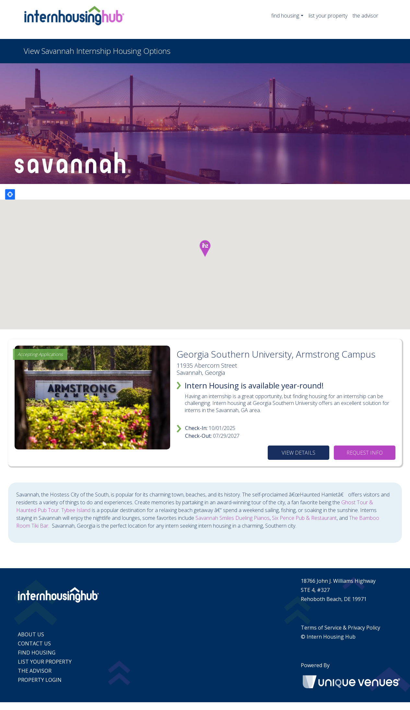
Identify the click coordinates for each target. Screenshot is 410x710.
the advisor (365, 15)
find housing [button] (285, 15)
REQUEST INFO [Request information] (364, 452)
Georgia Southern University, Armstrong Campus (276, 354)
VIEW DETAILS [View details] (298, 452)
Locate (10, 194)
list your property (328, 15)
